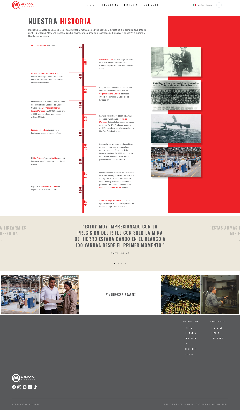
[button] (219, 5)
